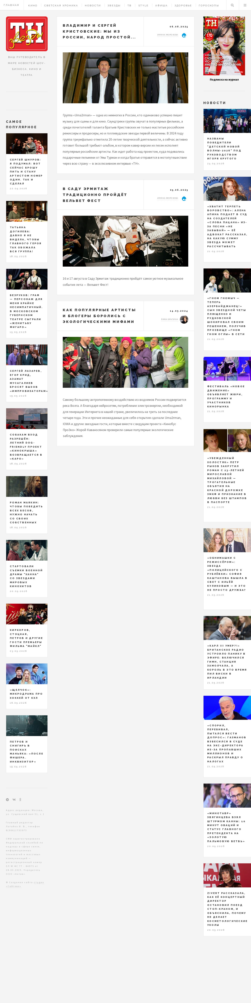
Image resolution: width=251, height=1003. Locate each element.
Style (143, 5)
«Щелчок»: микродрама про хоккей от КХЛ (26, 693)
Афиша (161, 5)
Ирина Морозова (167, 35)
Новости (93, 5)
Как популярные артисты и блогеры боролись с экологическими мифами (99, 316)
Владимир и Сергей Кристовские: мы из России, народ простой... (99, 31)
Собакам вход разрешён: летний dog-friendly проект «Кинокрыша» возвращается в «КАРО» (26, 446)
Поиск (232, 5)
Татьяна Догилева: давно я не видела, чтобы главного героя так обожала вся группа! (26, 239)
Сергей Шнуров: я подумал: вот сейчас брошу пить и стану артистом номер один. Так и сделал (26, 171)
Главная (11, 5)
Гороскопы (209, 5)
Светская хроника (61, 5)
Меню (245, 5)
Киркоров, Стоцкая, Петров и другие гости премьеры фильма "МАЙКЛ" (26, 638)
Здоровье (183, 5)
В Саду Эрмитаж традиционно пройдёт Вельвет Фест (95, 194)
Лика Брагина (169, 319)
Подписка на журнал (224, 79)
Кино (33, 5)
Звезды (114, 5)
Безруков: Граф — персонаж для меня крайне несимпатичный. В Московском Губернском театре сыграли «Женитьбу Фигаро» (26, 311)
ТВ (130, 5)
